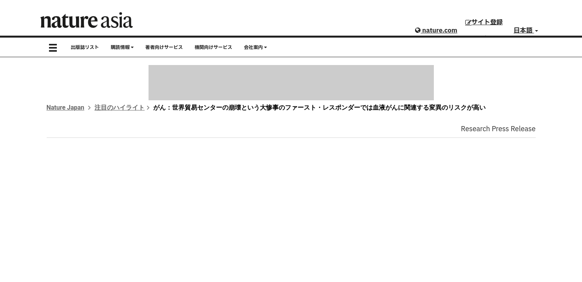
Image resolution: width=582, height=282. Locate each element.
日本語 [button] (526, 30)
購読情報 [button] (122, 47)
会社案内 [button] (255, 47)
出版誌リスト (85, 47)
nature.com (436, 30)
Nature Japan (66, 107)
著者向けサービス (164, 47)
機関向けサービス (213, 47)
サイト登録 (484, 22)
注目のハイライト (119, 107)
